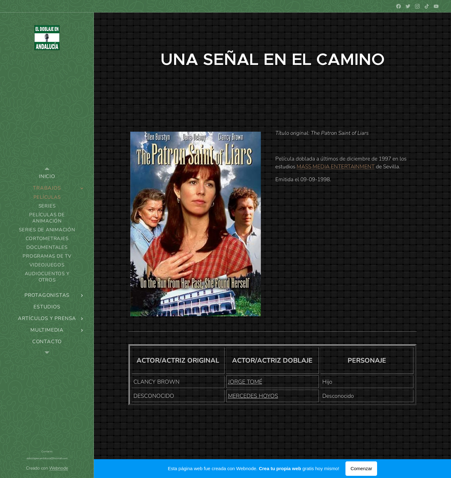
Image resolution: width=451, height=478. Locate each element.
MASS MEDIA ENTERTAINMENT (336, 166)
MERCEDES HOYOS (253, 396)
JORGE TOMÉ (245, 382)
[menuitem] (47, 176)
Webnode (58, 468)
